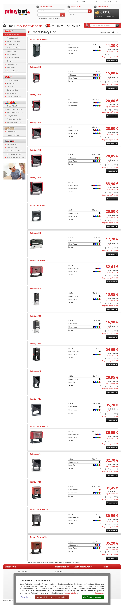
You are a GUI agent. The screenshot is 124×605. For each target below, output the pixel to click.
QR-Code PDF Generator (22, 572)
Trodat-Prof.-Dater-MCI (15, 112)
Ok (90, 11)
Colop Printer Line (13, 80)
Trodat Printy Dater (13, 41)
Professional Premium (14, 119)
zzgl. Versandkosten (112, 51)
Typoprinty (10, 61)
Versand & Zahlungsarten (85, 2)
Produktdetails (112, 60)
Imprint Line (11, 67)
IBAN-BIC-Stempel (13, 58)
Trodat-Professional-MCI (15, 109)
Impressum (99, 593)
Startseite (71, 2)
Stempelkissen (12, 144)
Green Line (10, 87)
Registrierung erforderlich (110, 57)
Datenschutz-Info (70, 593)
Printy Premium (12, 116)
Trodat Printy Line (13, 35)
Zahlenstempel (12, 64)
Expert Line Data (12, 90)
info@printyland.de (29, 26)
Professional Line (13, 45)
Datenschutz (59, 573)
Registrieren (42, 20)
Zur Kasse (99, 16)
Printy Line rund (12, 38)
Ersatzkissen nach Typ (14, 151)
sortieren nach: (109, 32)
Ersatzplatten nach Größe (15, 157)
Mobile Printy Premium (14, 122)
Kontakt (98, 2)
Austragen (73, 14)
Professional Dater (13, 48)
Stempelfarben (12, 148)
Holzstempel (11, 132)
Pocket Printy (11, 54)
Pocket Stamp (11, 93)
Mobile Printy (11, 51)
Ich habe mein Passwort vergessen (49, 18)
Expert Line (11, 83)
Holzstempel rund (13, 135)
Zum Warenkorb (110, 16)
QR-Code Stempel (13, 71)
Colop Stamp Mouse (14, 97)
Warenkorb (107, 2)
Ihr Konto (117, 2)
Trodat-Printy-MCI (13, 106)
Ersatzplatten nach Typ (14, 154)
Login (62, 15)
